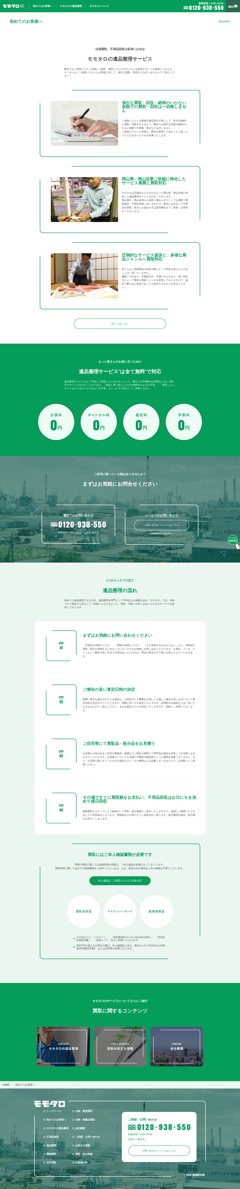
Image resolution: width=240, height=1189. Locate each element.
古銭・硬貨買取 (83, 1111)
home (5, 1085)
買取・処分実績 (83, 1154)
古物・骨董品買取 (85, 1119)
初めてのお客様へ (42, 6)
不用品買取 (53, 1136)
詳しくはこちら (120, 323)
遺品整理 (51, 1145)
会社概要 (80, 1128)
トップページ (54, 1111)
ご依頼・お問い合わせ (87, 1136)
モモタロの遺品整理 (71, 6)
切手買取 (51, 1162)
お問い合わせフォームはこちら (161, 525)
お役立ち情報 (82, 1145)
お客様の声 (81, 1162)
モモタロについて (99, 6)
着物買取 (51, 1154)
